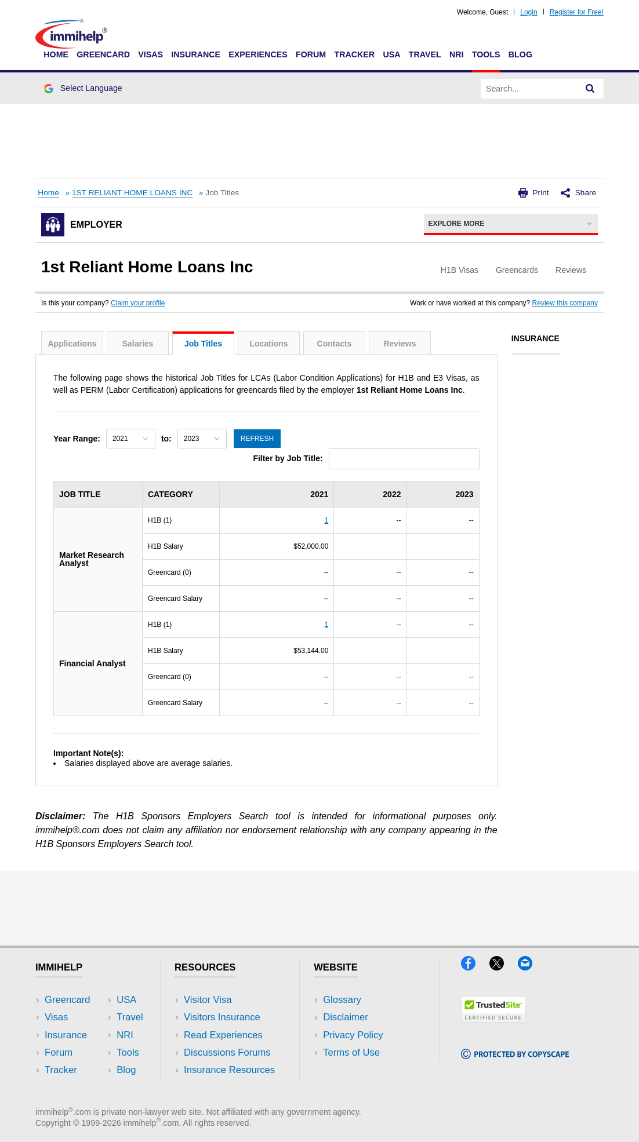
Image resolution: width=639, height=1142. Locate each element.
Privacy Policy (353, 1035)
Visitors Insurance (222, 1017)
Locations (268, 343)
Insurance (195, 54)
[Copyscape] (515, 1055)
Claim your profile (138, 303)
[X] (503, 967)
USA (391, 54)
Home (55, 54)
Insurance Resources (229, 1069)
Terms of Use (351, 1052)
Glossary (342, 999)
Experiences (257, 54)
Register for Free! (577, 12)
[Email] (530, 967)
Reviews (399, 343)
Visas (150, 54)
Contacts (334, 343)
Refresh (257, 439)
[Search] (590, 88)
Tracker (354, 54)
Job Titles (203, 343)
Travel (425, 54)
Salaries (138, 343)
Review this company (565, 303)
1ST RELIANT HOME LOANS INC (132, 192)
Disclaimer (345, 1017)
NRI (456, 54)
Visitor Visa (207, 999)
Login (528, 12)
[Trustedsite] (493, 1019)
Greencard (103, 54)
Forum (311, 54)
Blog (520, 54)
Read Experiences (223, 1035)
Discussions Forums (227, 1052)
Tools (486, 54)
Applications (72, 343)
